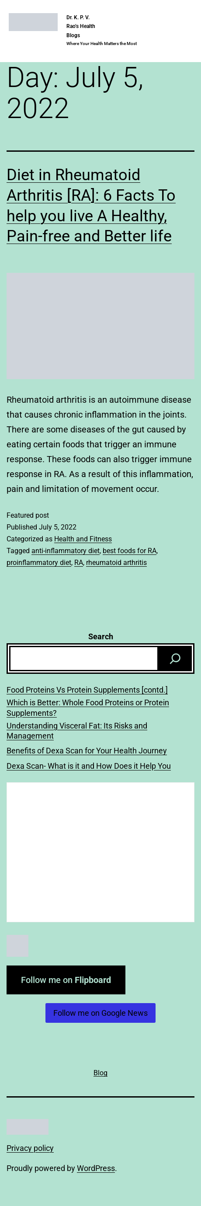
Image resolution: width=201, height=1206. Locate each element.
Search (100, 636)
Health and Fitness (83, 539)
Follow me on (66, 980)
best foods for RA (129, 551)
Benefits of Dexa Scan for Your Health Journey (87, 750)
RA (78, 562)
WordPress (96, 1168)
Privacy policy (30, 1148)
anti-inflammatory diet (65, 551)
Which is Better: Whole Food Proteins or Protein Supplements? (88, 707)
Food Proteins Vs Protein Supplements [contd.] (87, 689)
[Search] (175, 658)
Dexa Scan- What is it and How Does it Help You (89, 765)
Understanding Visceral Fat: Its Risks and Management (77, 730)
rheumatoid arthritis (116, 562)
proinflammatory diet (39, 562)
